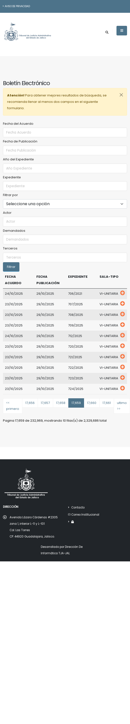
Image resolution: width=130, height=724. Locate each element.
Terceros (10, 248)
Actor (7, 212)
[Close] (121, 94)
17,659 (76, 403)
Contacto (78, 507)
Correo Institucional (85, 515)
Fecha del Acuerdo (18, 123)
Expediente (12, 177)
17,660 (91, 403)
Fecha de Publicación (20, 141)
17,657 (45, 403)
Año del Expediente (18, 159)
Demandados (14, 230)
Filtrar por (10, 195)
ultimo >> (122, 406)
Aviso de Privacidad (16, 6)
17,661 (106, 403)
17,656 (30, 403)
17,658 (60, 403)
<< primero (12, 406)
